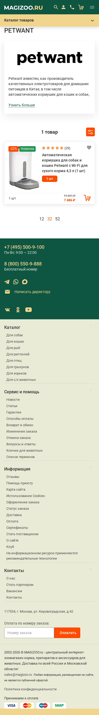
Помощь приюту (19, 483)
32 (49, 218)
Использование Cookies (25, 496)
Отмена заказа (18, 438)
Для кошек (15, 341)
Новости (13, 400)
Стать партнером (20, 585)
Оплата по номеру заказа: (26, 623)
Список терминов (20, 457)
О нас (10, 578)
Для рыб (13, 348)
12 (41, 218)
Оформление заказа (22, 502)
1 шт (49, 179)
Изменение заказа (21, 431)
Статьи (11, 406)
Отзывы (12, 477)
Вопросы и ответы (21, 444)
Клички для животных (24, 450)
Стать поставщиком (22, 534)
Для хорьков (16, 373)
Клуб (10, 547)
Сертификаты (17, 528)
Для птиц (14, 361)
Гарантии (13, 412)
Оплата (12, 521)
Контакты (14, 597)
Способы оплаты (20, 419)
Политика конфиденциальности (30, 689)
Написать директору (27, 292)
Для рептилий (18, 354)
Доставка (14, 515)
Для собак (14, 335)
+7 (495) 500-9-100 (24, 247)
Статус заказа (17, 509)
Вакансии (14, 591)
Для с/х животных (21, 380)
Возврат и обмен (19, 425)
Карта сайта (15, 489)
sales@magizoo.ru (18, 675)
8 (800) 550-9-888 (23, 264)
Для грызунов (17, 367)
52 (57, 218)
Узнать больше (21, 105)
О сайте (12, 540)
